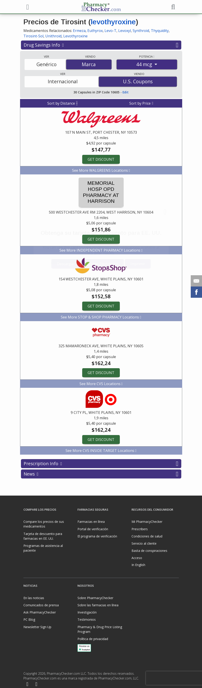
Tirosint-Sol (33, 36)
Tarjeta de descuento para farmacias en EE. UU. (42, 536)
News (101, 474)
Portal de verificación (92, 529)
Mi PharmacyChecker (147, 521)
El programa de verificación (97, 536)
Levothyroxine (75, 36)
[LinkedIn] (36, 684)
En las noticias (33, 598)
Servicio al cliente (144, 543)
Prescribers (140, 529)
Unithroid (53, 36)
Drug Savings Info (101, 45)
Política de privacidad (92, 639)
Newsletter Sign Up (37, 627)
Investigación (87, 612)
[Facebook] (27, 684)
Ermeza (79, 30)
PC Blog (29, 619)
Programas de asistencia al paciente (43, 548)
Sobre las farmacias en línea (97, 605)
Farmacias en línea (91, 521)
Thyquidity (160, 30)
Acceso (137, 558)
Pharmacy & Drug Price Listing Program (99, 629)
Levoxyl (124, 30)
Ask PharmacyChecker (39, 612)
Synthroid (141, 30)
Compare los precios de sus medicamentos (43, 523)
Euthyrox (95, 30)
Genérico (46, 64)
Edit (126, 92)
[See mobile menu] (27, 6)
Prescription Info (101, 463)
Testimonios (86, 619)
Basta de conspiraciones (149, 550)
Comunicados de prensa (41, 605)
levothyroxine (113, 22)
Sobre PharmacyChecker (95, 598)
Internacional (63, 81)
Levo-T (110, 30)
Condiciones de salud (147, 536)
